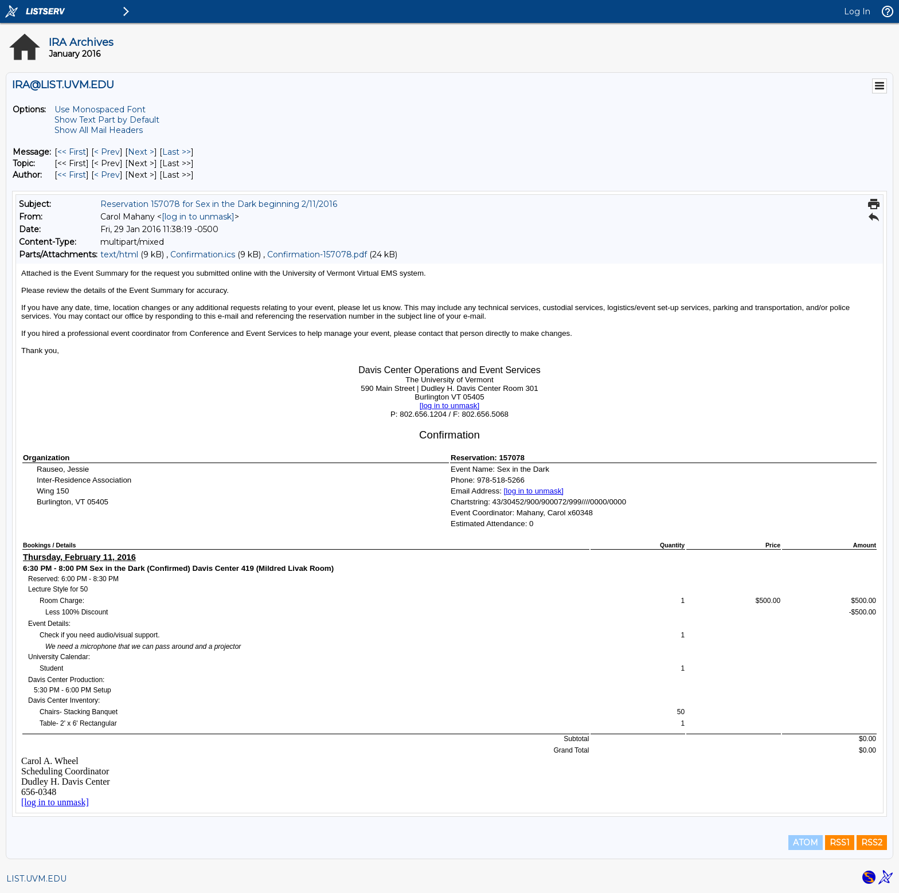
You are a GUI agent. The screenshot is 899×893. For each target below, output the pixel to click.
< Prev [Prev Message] (107, 152)
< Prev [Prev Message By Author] (107, 175)
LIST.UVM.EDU (36, 879)
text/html (119, 254)
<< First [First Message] (71, 152)
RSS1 (840, 842)
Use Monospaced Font (100, 109)
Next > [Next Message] (141, 152)
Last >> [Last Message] (176, 152)
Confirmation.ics (202, 254)
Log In (857, 11)
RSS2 (871, 842)
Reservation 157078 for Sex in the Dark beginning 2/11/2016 (218, 204)
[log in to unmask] (198, 216)
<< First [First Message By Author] (71, 175)
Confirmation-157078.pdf (317, 254)
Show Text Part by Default (106, 120)
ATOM (805, 842)
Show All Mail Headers (98, 130)
